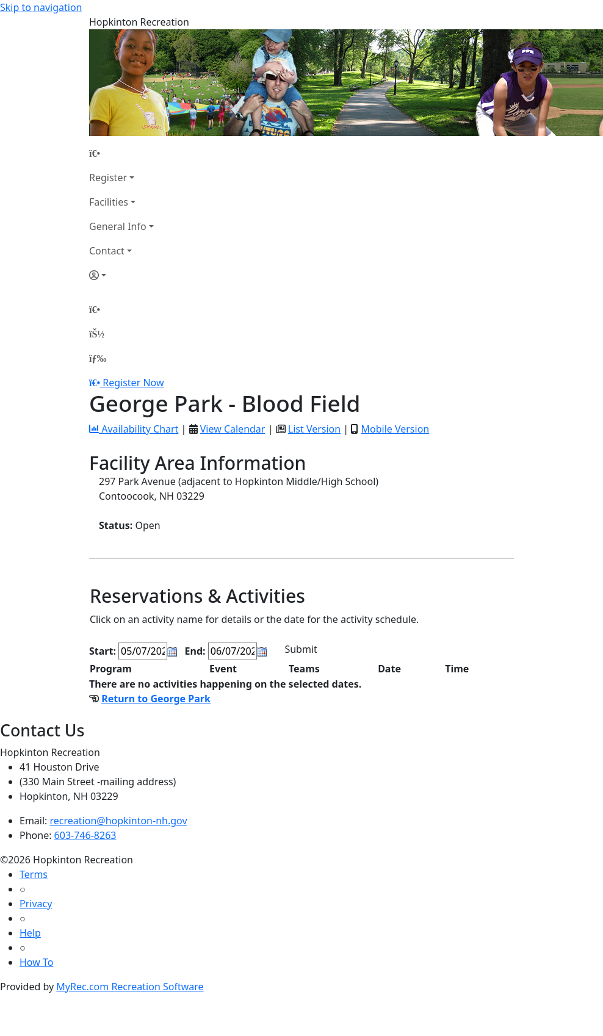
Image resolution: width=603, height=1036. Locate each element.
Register (108, 177)
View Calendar (232, 429)
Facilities (108, 202)
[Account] (121, 275)
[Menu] (97, 358)
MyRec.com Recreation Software (129, 986)
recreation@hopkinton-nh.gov (118, 820)
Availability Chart (133, 429)
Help (30, 933)
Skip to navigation (41, 7)
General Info (117, 226)
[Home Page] (121, 153)
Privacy (36, 903)
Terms (34, 874)
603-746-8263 (85, 835)
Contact (107, 250)
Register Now (133, 382)
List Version (314, 429)
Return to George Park (156, 698)
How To (36, 962)
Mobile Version (395, 429)
